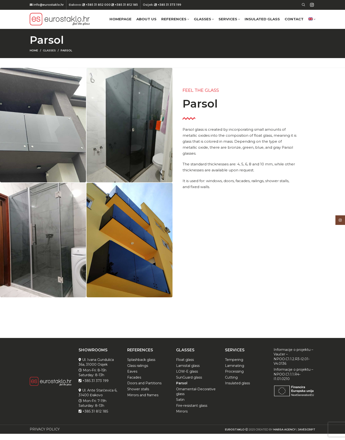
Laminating (234, 372)
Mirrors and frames (142, 401)
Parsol (181, 389)
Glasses (49, 57)
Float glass (185, 366)
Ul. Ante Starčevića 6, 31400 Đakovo (98, 398)
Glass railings (137, 372)
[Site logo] (60, 22)
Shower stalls (138, 395)
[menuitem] (311, 22)
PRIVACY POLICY (45, 435)
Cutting (231, 383)
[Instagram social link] (312, 5)
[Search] (302, 5)
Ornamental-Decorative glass (196, 397)
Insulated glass (237, 389)
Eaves (132, 378)
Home (34, 57)
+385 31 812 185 (126, 5)
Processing (234, 378)
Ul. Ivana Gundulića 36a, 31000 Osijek (96, 368)
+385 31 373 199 (169, 5)
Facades (134, 383)
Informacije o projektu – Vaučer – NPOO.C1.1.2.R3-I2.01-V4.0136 (293, 363)
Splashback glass (141, 366)
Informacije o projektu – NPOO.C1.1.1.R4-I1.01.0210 (293, 380)
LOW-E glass (187, 378)
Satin (180, 406)
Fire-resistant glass (191, 412)
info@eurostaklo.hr (48, 5)
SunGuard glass (189, 383)
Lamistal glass (188, 372)
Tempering (234, 366)
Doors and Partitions (144, 389)
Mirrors (182, 418)
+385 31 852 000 (98, 5)
